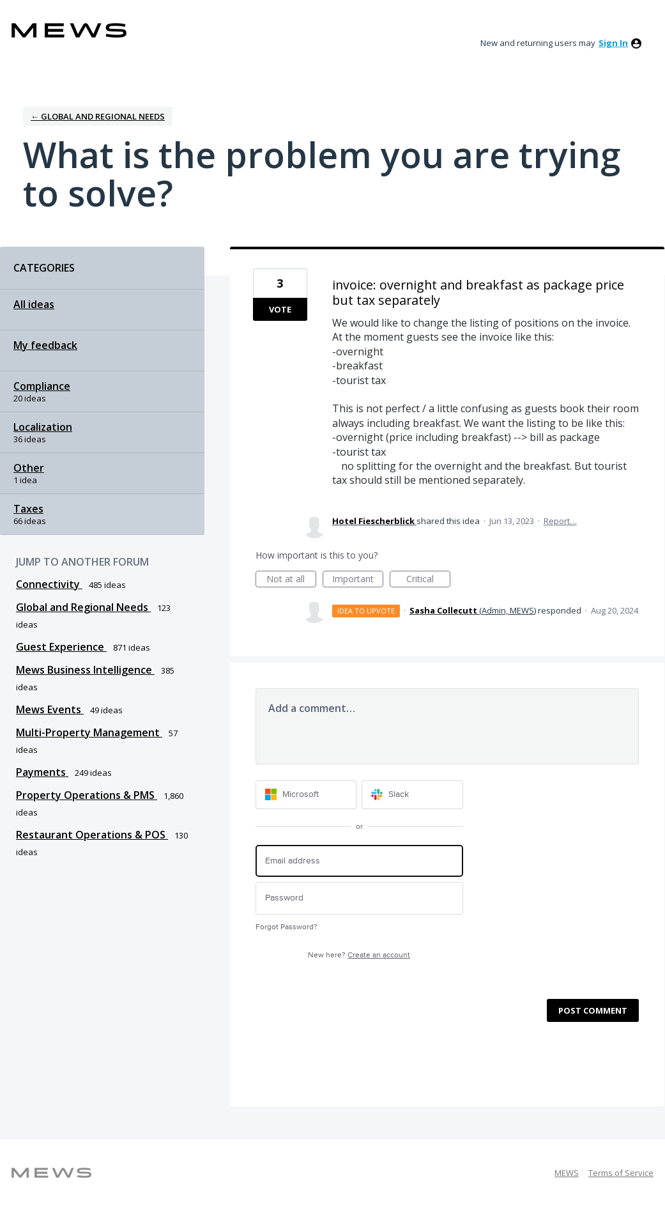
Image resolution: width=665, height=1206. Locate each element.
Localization (42, 427)
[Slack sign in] (412, 794)
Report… (560, 521)
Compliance (41, 386)
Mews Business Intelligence (85, 670)
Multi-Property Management (89, 732)
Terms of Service (621, 1173)
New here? (359, 955)
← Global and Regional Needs (98, 116)
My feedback (45, 345)
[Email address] (359, 861)
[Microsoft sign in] (306, 794)
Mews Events (50, 709)
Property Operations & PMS (86, 795)
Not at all (291, 580)
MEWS (566, 1173)
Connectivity (49, 584)
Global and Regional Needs (83, 607)
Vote (280, 309)
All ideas (33, 304)
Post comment (592, 1010)
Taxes (28, 509)
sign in (613, 43)
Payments (42, 772)
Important (357, 580)
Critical (428, 580)
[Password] (359, 898)
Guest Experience (61, 647)
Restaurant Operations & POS (92, 835)
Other (28, 468)
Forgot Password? (286, 927)
